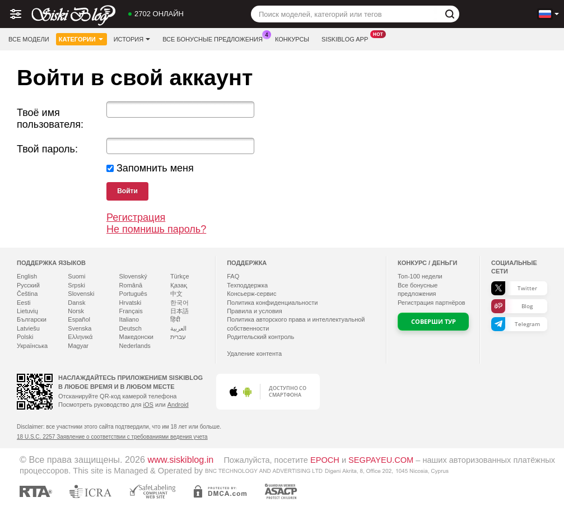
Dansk (76, 302)
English (27, 276)
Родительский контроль (260, 336)
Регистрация (135, 217)
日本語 (179, 311)
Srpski (76, 285)
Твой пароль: (47, 149)
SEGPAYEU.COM (380, 460)
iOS (148, 404)
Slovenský (133, 276)
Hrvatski (130, 302)
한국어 (179, 302)
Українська (32, 345)
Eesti (23, 302)
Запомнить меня (155, 168)
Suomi (76, 276)
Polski (25, 336)
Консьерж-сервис (251, 293)
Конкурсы (292, 39)
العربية (178, 328)
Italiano (129, 319)
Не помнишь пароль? (156, 229)
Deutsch (130, 328)
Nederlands (135, 345)
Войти (127, 191)
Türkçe (179, 276)
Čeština (27, 293)
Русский (28, 285)
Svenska (79, 328)
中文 (176, 293)
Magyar (78, 345)
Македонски (136, 336)
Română (131, 285)
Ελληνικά (80, 336)
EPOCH (324, 460)
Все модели (28, 39)
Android (178, 404)
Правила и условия (254, 311)
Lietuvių (27, 311)
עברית (178, 336)
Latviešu (28, 328)
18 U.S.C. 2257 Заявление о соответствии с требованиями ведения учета (112, 437)
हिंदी (175, 319)
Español (79, 319)
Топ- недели (420, 276)
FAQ (233, 276)
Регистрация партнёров (431, 302)
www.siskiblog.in (181, 459)
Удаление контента (254, 353)
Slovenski (81, 293)
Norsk (76, 311)
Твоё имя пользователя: (50, 118)
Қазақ (178, 285)
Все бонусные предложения (215, 38)
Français (131, 311)
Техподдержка (247, 285)
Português (133, 293)
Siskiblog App (347, 38)
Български (31, 319)
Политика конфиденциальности (272, 302)
